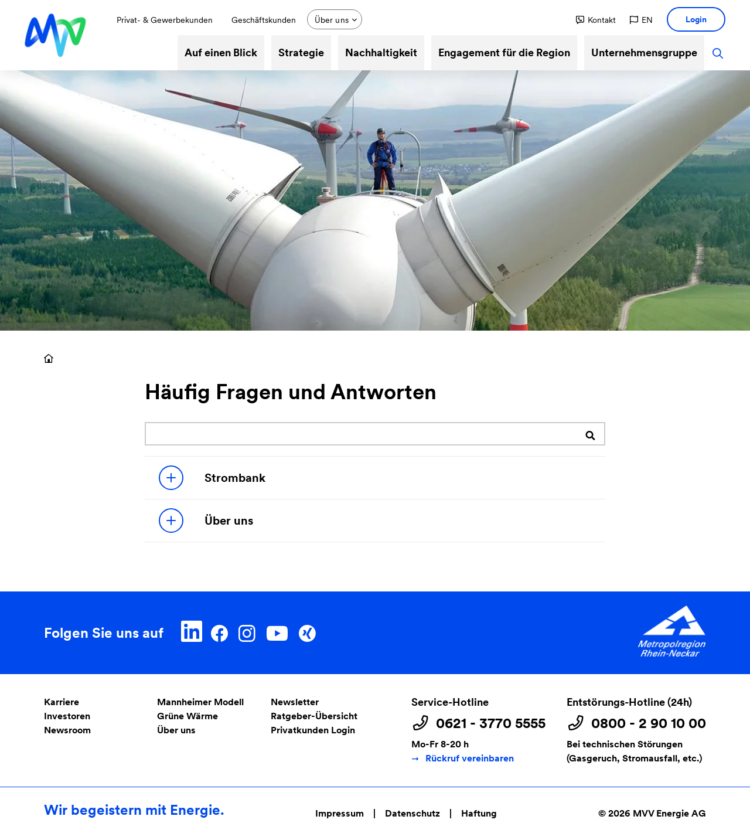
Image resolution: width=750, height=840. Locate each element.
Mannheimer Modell (200, 702)
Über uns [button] (332, 20)
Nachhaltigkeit (381, 52)
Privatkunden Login (313, 730)
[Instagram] (246, 631)
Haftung (479, 813)
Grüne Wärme (187, 716)
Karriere (61, 702)
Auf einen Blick (221, 52)
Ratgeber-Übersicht (314, 716)
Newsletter (295, 702)
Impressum (339, 813)
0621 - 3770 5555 (491, 723)
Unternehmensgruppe (644, 52)
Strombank (212, 477)
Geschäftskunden (263, 20)
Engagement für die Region (504, 52)
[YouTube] (277, 631)
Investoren (67, 716)
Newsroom (67, 730)
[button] (596, 20)
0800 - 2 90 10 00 (648, 723)
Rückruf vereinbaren (469, 758)
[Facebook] (219, 631)
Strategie (301, 52)
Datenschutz (412, 813)
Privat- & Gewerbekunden (165, 20)
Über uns (206, 520)
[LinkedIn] (192, 631)
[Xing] (307, 631)
